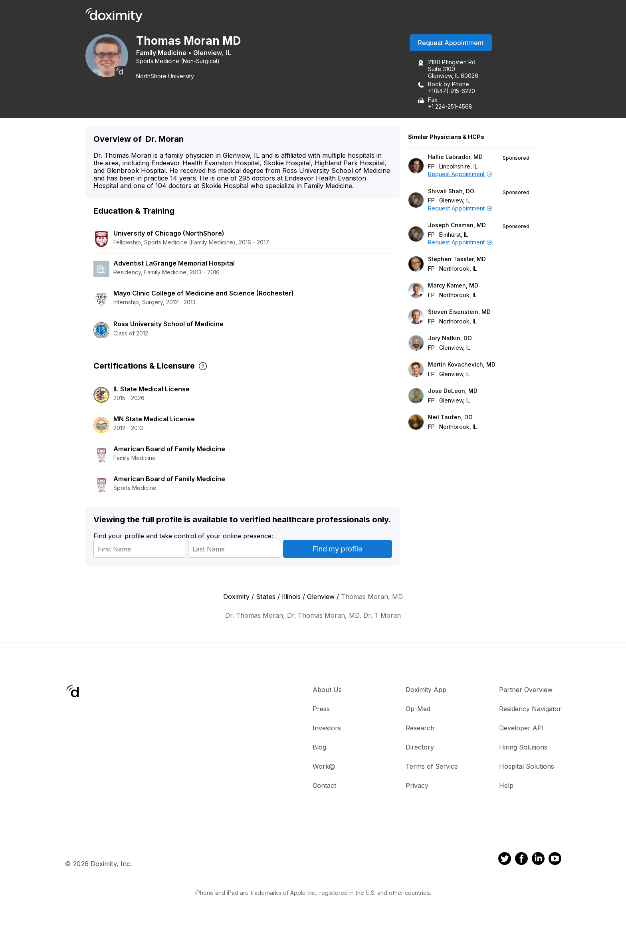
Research (420, 729)
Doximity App (426, 690)
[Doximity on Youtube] (555, 860)
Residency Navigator (530, 710)
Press (321, 710)
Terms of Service (432, 767)
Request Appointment (450, 44)
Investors (327, 729)
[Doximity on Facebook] (521, 860)
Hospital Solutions (526, 767)
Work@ (324, 767)
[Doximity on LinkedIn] (538, 860)
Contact (324, 786)
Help (506, 786)
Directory (420, 748)
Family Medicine (166, 53)
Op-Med (418, 710)
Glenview (212, 53)
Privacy (417, 786)
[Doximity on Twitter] (504, 860)
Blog (319, 748)
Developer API (521, 729)
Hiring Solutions (523, 748)
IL (233, 53)
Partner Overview (526, 690)
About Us (327, 690)
